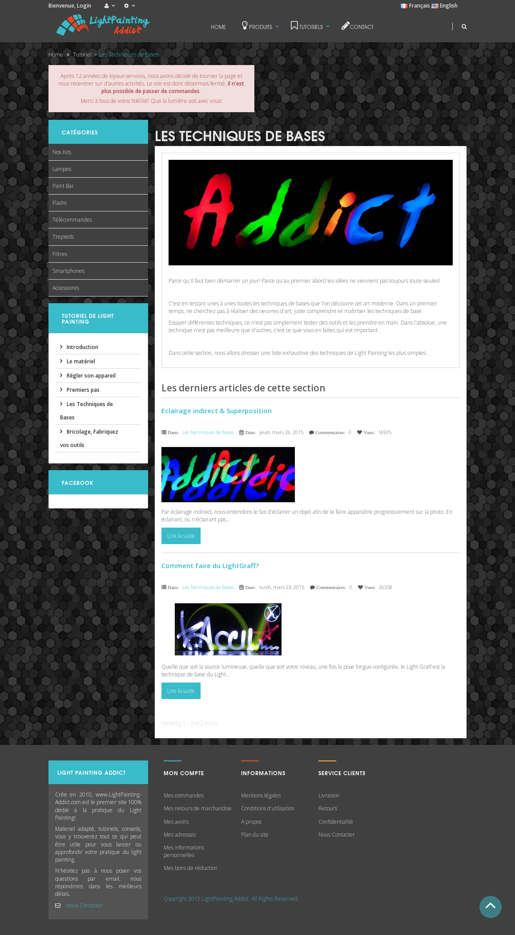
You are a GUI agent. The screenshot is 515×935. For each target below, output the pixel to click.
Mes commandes (184, 795)
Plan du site (255, 834)
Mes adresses (180, 834)
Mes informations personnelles (184, 851)
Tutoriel (82, 54)
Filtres (59, 254)
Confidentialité (335, 821)
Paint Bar (63, 186)
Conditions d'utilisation (267, 808)
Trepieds (63, 236)
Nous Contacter (84, 905)
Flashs (59, 203)
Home (55, 54)
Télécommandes (72, 220)
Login (84, 5)
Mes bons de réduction (190, 868)
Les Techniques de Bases (207, 432)
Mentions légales (261, 795)
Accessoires (65, 288)
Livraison (328, 795)
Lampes (61, 169)
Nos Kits (61, 152)
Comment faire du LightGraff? (210, 565)
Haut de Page (490, 907)
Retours (327, 808)
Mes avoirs (176, 821)
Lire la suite (181, 536)
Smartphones (68, 271)
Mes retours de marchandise (198, 808)
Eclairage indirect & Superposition (216, 410)
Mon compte (184, 772)
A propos (251, 821)
